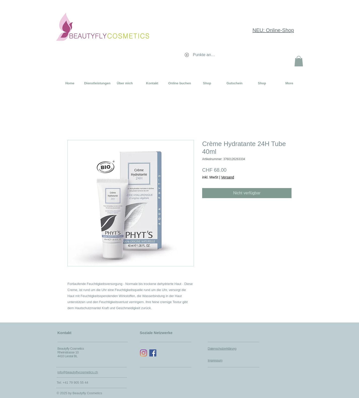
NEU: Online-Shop (273, 30)
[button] (298, 61)
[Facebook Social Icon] (152, 352)
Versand (227, 177)
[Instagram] (143, 352)
